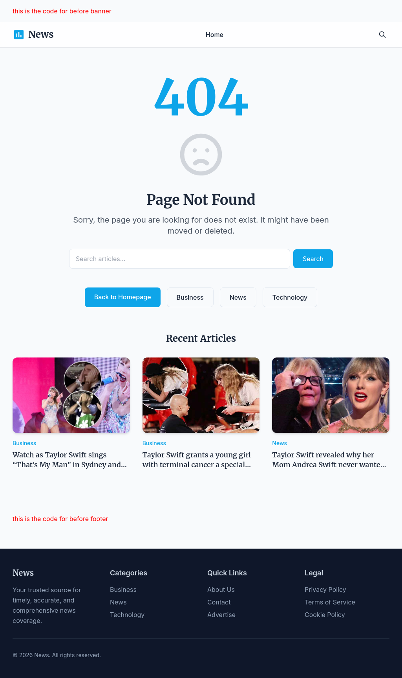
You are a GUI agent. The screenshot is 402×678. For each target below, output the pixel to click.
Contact (218, 602)
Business (190, 297)
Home (214, 35)
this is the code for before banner (62, 11)
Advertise (221, 615)
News (238, 297)
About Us (221, 589)
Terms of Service (330, 602)
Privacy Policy (325, 589)
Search (313, 259)
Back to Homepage (122, 297)
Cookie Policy (325, 615)
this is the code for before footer (60, 519)
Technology (290, 297)
